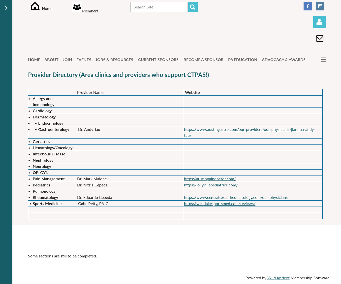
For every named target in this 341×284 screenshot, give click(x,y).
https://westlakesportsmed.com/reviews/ (219, 203)
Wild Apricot (278, 277)
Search (193, 7)
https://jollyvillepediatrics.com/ (211, 184)
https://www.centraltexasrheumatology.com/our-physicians (236, 197)
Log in (319, 22)
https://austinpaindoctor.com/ (210, 178)
